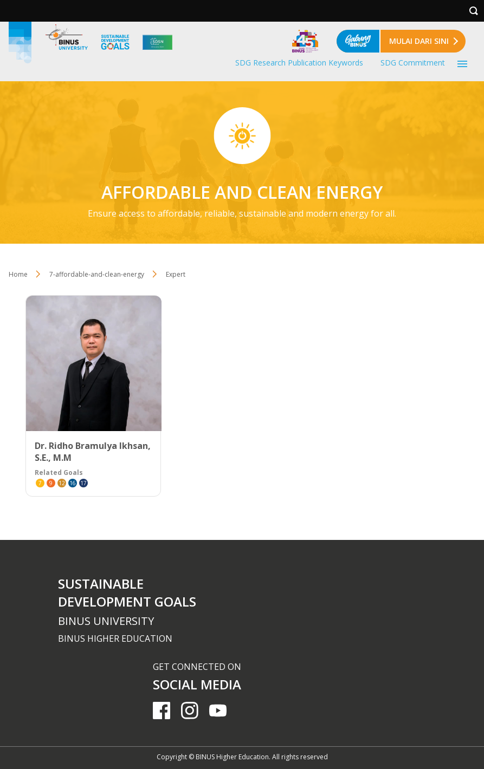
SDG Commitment (412, 62)
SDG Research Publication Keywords (299, 62)
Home (18, 274)
